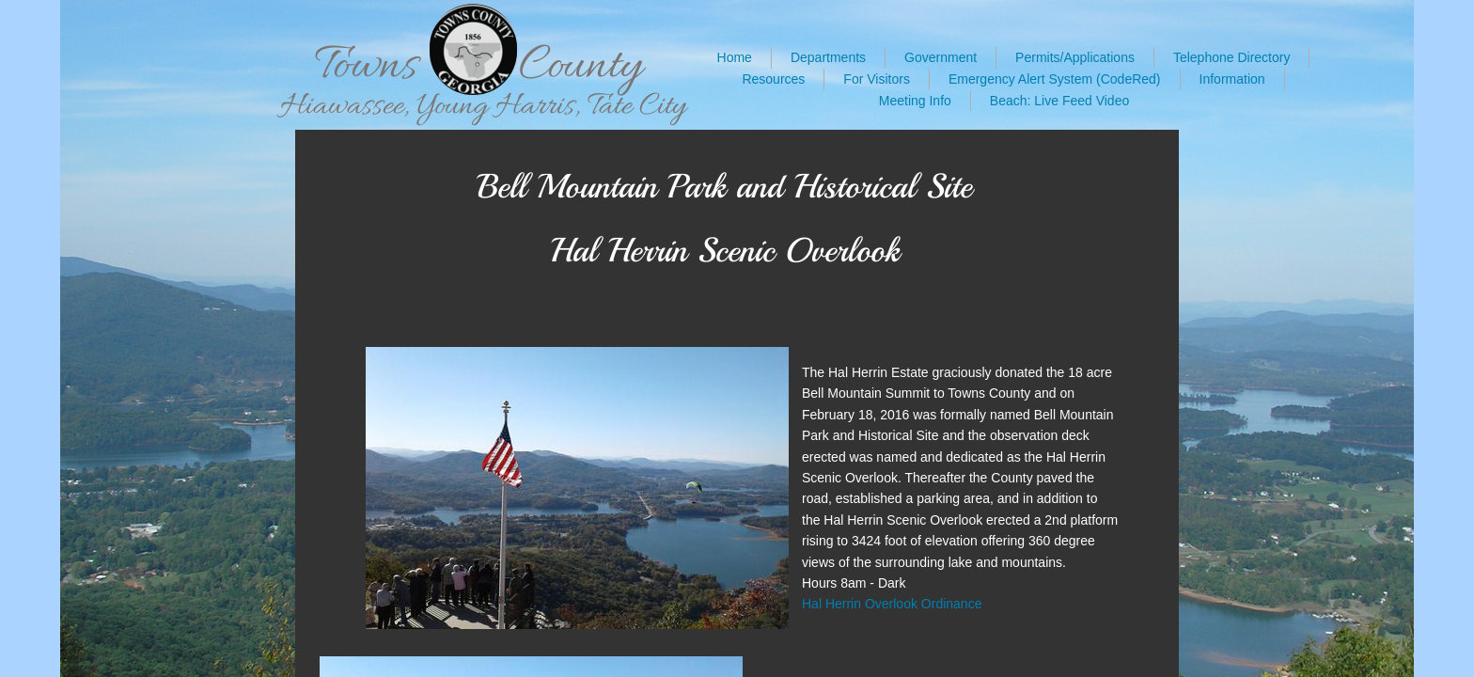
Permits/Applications (1075, 57)
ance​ (967, 603)
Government (940, 57)
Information (1232, 79)
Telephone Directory (1232, 57)
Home (734, 57)
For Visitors (876, 79)
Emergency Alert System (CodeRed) (1055, 79)
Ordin (937, 603)
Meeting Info (915, 100)
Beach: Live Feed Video (1059, 100)
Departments (828, 57)
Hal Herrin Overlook (861, 603)
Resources (773, 79)
